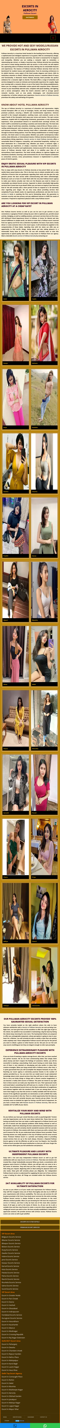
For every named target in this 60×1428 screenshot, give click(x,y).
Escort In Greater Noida (11, 1295)
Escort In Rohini (8, 1380)
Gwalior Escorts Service (11, 1253)
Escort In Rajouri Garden (11, 1354)
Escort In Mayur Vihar (10, 1409)
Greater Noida (17, 1417)
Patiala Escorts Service (10, 1272)
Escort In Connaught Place (12, 1377)
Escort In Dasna (8, 1302)
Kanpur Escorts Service (11, 1263)
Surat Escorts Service (10, 1289)
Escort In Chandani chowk (12, 1351)
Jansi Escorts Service (10, 1259)
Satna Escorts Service (10, 1285)
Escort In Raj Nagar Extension (13, 1337)
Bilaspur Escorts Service (11, 1243)
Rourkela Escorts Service (11, 1282)
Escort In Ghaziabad (9, 1308)
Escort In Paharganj (9, 1344)
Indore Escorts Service (10, 1256)
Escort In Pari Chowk (10, 1298)
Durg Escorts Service (10, 1250)
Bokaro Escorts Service (11, 1246)
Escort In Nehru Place (10, 1357)
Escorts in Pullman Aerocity (31, 1027)
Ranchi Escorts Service (10, 1279)
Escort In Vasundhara (10, 1321)
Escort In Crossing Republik (12, 1334)
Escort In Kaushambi (10, 1324)
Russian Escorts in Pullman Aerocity (35, 1102)
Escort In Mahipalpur (10, 1360)
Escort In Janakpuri (9, 1399)
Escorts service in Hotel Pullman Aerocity (38, 139)
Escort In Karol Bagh (10, 1364)
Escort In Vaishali (8, 1305)
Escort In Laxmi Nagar (10, 1367)
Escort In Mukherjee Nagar (12, 1390)
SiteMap (7, 1420)
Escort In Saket (7, 1383)
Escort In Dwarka (8, 1347)
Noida (5, 1417)
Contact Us (43, 1417)
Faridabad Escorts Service (12, 1315)
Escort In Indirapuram (10, 1311)
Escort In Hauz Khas (9, 1370)
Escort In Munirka (9, 1386)
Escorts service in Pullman (29, 1160)
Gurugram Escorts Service (12, 1318)
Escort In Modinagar (10, 1331)
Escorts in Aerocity (30, 8)
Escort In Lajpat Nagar (10, 1406)
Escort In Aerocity (9, 1393)
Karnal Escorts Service (10, 1266)
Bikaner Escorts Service (11, 1240)
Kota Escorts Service (10, 1269)
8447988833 (30, 17)
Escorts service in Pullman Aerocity (47, 95)
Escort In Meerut (8, 1328)
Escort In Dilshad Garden (11, 1396)
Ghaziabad (31, 1417)
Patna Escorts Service (10, 1276)
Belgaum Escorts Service (11, 1237)
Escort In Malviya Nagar (11, 1403)
